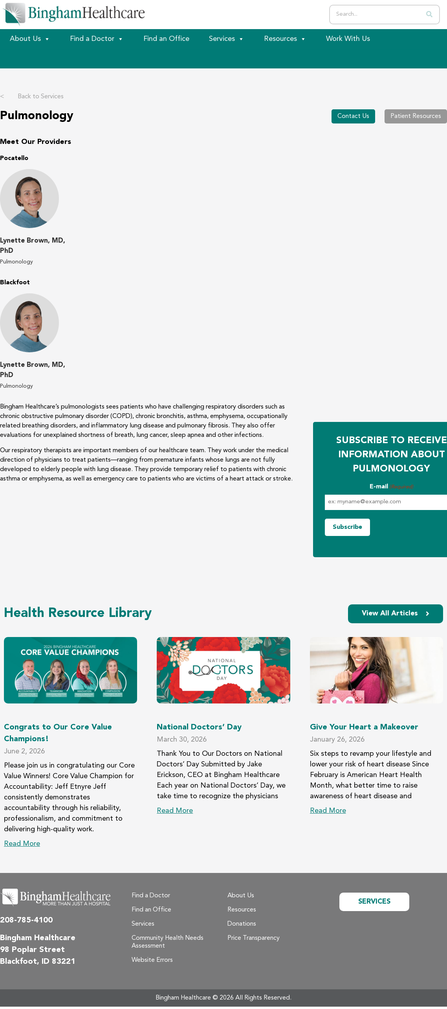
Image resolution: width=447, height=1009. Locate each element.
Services (226, 39)
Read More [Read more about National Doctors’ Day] (175, 810)
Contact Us (353, 116)
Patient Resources (415, 116)
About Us (30, 39)
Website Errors (152, 960)
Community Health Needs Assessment (167, 942)
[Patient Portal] (43, 58)
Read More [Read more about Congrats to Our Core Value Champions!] (22, 843)
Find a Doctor (97, 39)
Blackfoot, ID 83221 (37, 962)
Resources (285, 39)
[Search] (429, 15)
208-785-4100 (26, 920)
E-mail (391, 487)
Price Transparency (253, 938)
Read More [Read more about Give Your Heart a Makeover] (328, 810)
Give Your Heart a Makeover (364, 728)
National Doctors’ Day (199, 728)
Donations (241, 924)
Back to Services (32, 97)
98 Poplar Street (32, 950)
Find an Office (166, 38)
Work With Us (348, 38)
